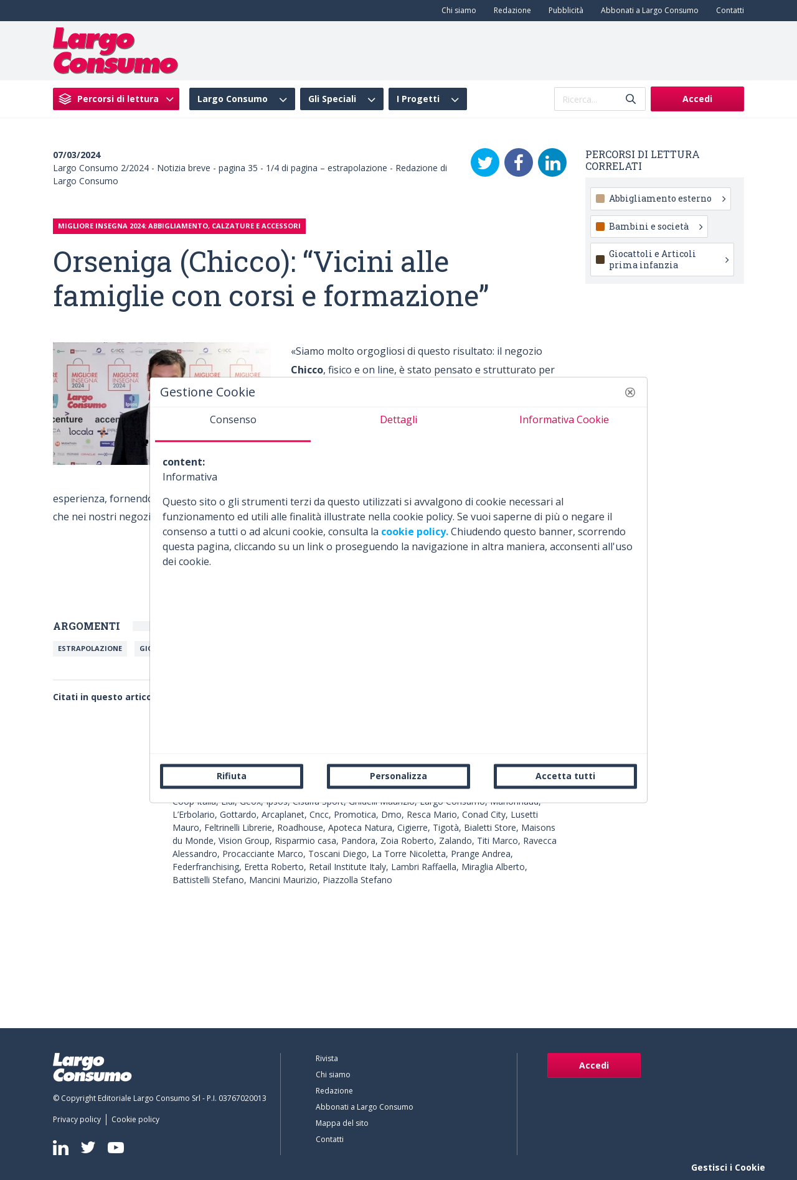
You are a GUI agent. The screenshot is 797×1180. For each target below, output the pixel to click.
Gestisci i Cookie (728, 1167)
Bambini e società (655, 226)
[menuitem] (456, 10)
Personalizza (398, 776)
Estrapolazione (90, 648)
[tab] (233, 424)
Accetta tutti (565, 776)
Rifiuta (232, 776)
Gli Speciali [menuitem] (332, 99)
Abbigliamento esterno (667, 198)
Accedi (697, 99)
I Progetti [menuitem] (418, 99)
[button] (630, 392)
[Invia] (631, 99)
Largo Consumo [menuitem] (232, 99)
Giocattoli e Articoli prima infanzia (669, 259)
